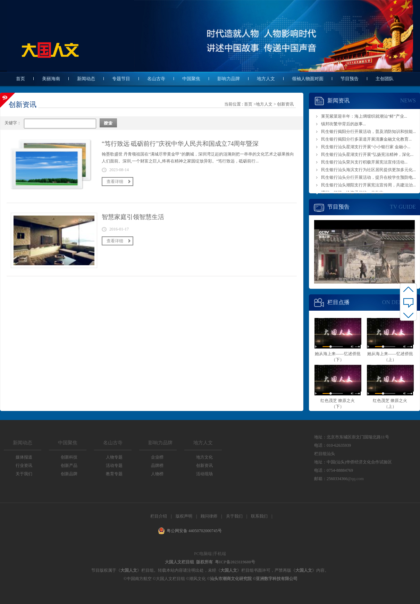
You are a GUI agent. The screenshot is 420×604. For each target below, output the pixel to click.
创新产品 (69, 465)
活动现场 (204, 473)
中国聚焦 (191, 78)
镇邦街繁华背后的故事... (343, 123)
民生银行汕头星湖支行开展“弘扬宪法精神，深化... (367, 154)
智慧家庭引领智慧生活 (133, 216)
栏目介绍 (158, 516)
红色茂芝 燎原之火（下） (337, 385)
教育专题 (114, 473)
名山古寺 (156, 78)
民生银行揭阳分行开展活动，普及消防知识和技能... (368, 131)
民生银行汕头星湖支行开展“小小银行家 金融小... (365, 146)
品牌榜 (157, 465)
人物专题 (114, 457)
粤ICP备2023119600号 (235, 562)
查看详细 (115, 181)
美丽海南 (51, 78)
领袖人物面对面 (308, 78)
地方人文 (266, 78)
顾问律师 (209, 516)
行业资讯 (24, 465)
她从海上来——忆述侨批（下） (337, 338)
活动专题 (114, 465)
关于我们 (24, 473)
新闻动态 (86, 78)
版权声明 (184, 516)
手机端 (219, 553)
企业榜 (157, 457)
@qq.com (355, 478)
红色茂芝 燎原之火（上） (390, 385)
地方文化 (204, 457)
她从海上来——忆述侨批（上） (390, 338)
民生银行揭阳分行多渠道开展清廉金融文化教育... (366, 139)
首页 (20, 78)
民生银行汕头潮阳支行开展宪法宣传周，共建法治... (368, 185)
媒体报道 (24, 457)
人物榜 (157, 473)
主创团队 (385, 78)
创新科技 (69, 457)
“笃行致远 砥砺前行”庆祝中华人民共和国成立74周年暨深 (180, 143)
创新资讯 (285, 104)
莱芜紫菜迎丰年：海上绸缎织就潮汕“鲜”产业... (364, 116)
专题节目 (121, 78)
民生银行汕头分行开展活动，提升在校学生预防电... (368, 177)
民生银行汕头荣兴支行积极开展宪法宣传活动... (364, 162)
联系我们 (259, 516)
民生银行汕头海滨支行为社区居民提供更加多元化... (368, 169)
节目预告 (350, 78)
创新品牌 (69, 473)
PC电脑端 (203, 553)
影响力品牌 (228, 78)
